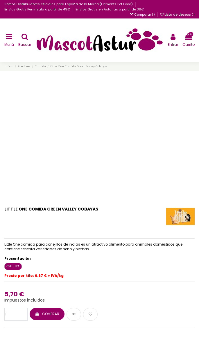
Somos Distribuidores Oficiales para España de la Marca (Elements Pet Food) (69, 4)
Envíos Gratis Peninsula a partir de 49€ (37, 9)
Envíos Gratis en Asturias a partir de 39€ (110, 9)
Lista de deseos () (177, 14)
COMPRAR (47, 313)
